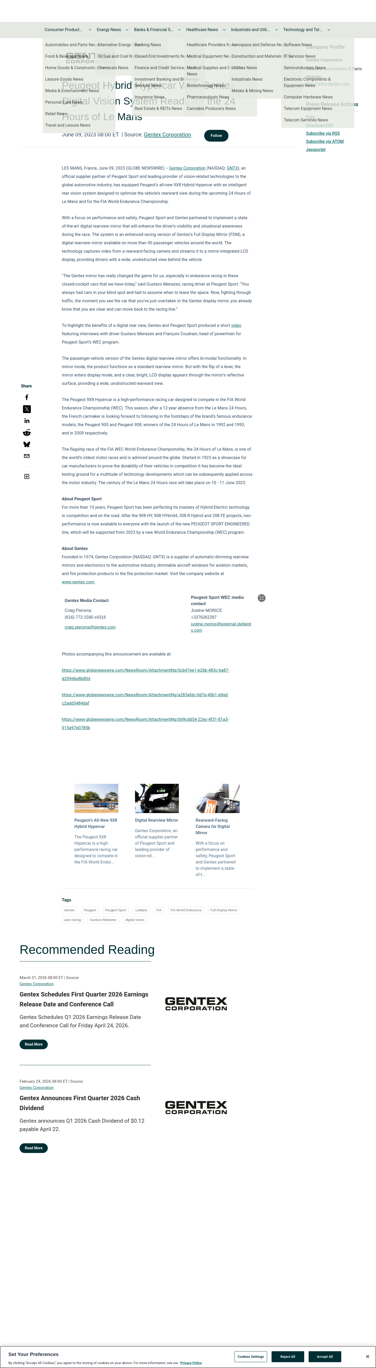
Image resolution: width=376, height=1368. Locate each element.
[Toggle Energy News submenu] (127, 29)
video (236, 325)
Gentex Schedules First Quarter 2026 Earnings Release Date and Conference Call (84, 999)
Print (310, 117)
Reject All (287, 1360)
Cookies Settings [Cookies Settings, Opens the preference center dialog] (251, 1360)
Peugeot (90, 910)
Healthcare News (202, 29)
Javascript (315, 149)
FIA (158, 910)
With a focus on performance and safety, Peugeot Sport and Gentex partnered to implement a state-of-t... (216, 859)
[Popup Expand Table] (262, 598)
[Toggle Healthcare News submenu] (224, 29)
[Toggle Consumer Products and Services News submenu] (90, 29)
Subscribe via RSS (323, 133)
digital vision (135, 920)
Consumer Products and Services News (64, 29)
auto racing (72, 920)
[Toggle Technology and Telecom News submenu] (328, 29)
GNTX (232, 168)
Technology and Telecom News (302, 29)
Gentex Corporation (167, 134)
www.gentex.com (78, 581)
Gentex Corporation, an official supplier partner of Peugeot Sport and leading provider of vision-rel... (156, 843)
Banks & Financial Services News (153, 29)
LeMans (141, 910)
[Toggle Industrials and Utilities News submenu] (276, 29)
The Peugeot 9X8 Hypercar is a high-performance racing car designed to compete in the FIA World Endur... (96, 849)
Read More (34, 1044)
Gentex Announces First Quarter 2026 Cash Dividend (80, 1103)
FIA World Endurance (186, 910)
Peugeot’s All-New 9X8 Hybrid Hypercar (95, 823)
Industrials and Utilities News (250, 29)
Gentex (69, 910)
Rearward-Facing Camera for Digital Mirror (213, 826)
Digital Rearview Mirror (156, 820)
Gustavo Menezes (103, 920)
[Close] (367, 1360)
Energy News (109, 29)
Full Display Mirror (223, 910)
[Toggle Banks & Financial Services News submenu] (179, 29)
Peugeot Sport (115, 910)
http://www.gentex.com (328, 83)
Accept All (325, 1360)
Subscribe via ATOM (325, 141)
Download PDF (319, 125)
